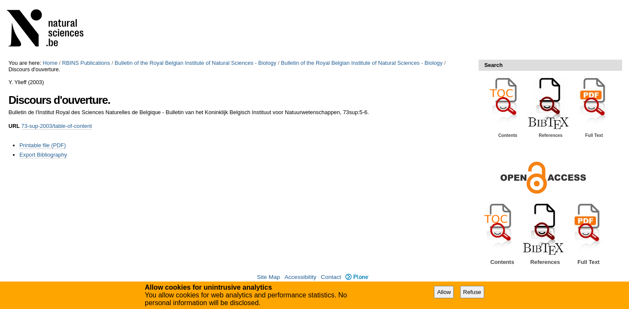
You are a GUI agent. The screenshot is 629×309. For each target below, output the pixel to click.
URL (14, 126)
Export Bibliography (43, 154)
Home (50, 63)
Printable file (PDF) (42, 145)
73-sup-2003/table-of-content (56, 126)
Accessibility (300, 277)
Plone (357, 277)
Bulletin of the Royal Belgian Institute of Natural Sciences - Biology (195, 63)
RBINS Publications (86, 63)
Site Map (268, 277)
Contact (331, 277)
